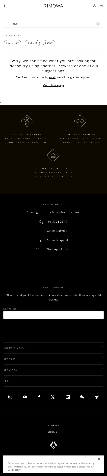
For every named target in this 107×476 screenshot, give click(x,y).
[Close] (99, 458)
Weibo (97, 397)
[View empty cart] (101, 6)
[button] (53, 348)
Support (10, 359)
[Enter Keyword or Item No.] (53, 24)
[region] (53, 464)
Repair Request (57, 240)
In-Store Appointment (57, 249)
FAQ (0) (49, 43)
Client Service (57, 231)
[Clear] (98, 24)
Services (10, 370)
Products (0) (12, 43)
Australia (54, 425)
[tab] (12, 43)
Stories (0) (32, 43)
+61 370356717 (57, 222)
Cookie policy (14, 469)
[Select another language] (53, 432)
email (52, 77)
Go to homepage (53, 85)
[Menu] (6, 6)
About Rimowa (14, 348)
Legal (8, 381)
